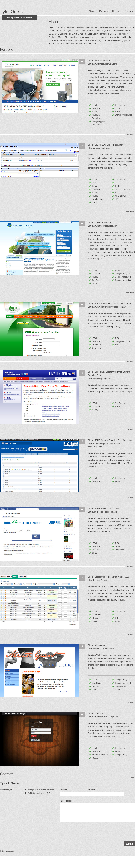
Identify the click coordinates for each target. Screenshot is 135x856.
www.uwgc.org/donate (103, 378)
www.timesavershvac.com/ (105, 64)
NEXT (132, 134)
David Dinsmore (113, 70)
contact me (68, 44)
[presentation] (83, 831)
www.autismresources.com (105, 226)
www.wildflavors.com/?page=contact (109, 307)
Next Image (82, 61)
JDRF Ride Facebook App (105, 512)
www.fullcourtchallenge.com (105, 717)
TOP (127, 134)
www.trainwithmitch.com (104, 648)
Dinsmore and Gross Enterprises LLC (117, 74)
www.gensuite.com (101, 148)
